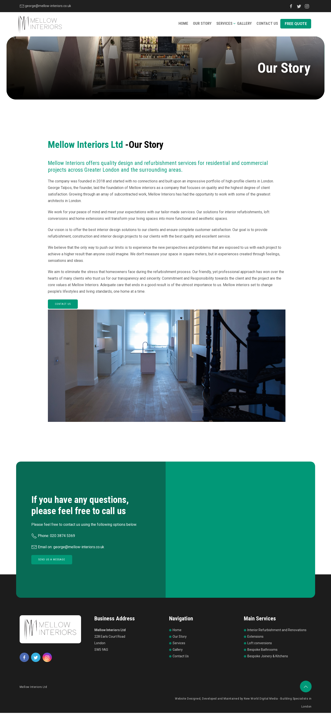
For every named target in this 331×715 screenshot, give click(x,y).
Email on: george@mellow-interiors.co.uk (67, 550)
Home (185, 25)
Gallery (245, 25)
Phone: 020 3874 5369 (53, 538)
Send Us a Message (51, 562)
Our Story (204, 25)
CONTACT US (63, 307)
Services (225, 25)
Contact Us (267, 25)
